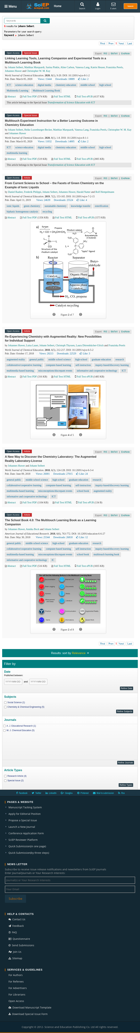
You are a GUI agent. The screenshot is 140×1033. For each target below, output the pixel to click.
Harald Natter (84, 192)
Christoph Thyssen (65, 345)
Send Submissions (21, 945)
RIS (105, 53)
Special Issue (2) (15, 780)
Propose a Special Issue (23, 820)
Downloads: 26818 (63, 537)
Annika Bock (32, 529)
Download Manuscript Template (30, 1007)
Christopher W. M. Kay (38, 71)
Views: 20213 (46, 353)
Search (82, 6)
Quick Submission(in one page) (27, 846)
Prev (111, 43)
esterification (101, 206)
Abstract (11, 96)
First (102, 43)
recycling (47, 211)
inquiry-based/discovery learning (112, 365)
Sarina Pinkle (52, 67)
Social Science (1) (16, 702)
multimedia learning (17, 153)
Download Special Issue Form (28, 1014)
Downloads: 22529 (66, 353)
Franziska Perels (114, 67)
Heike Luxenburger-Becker (38, 129)
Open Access (16, 1001)
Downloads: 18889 (65, 79)
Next (121, 43)
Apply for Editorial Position (25, 814)
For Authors (16, 975)
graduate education (101, 359)
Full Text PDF (29, 96)
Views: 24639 (43, 200)
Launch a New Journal (22, 826)
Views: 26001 (43, 473)
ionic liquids (13, 206)
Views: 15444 (45, 79)
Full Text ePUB (85, 96)
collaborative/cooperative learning (24, 365)
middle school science (59, 359)
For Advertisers (18, 988)
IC (53, 560)
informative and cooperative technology (97, 370)
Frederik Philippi (32, 192)
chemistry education (66, 85)
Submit (130, 6)
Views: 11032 (45, 141)
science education (24, 85)
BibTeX (114, 53)
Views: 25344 (43, 537)
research (119, 359)
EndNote (125, 53)
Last (129, 43)
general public (36, 359)
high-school (81, 359)
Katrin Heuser (98, 67)
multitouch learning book (106, 554)
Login (97, 6)
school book (83, 491)
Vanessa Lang (82, 67)
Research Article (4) (16, 776)
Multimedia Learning (17, 90)
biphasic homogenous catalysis (22, 211)
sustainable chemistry (55, 206)
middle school (87, 85)
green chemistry (32, 206)
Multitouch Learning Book (46, 90)
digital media (44, 85)
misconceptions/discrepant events (55, 370)
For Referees (16, 981)
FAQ (13, 932)
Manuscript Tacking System (25, 807)
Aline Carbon (67, 67)
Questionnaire (19, 938)
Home (57, 6)
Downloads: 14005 (64, 141)
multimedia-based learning (20, 370)
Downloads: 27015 (63, 473)
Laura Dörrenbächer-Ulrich (90, 345)
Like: (83, 79)
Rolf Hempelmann (104, 192)
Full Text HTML (62, 96)
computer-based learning (58, 365)
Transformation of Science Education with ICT (71, 102)
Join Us (15, 951)
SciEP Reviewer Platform (23, 839)
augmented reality (16, 359)
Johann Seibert (15, 67)
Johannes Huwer (13, 71)
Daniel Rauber (15, 192)
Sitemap (15, 958)
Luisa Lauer (32, 345)
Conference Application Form (26, 833)
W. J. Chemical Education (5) (21, 730)
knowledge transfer (80, 206)
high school (105, 85)
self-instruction (83, 365)
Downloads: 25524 (63, 200)
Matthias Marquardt (34, 67)
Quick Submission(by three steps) (29, 852)
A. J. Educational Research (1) (21, 726)
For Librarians (17, 994)
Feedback (16, 925)
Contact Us (17, 919)
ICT (9, 85)
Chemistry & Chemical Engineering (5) (25, 707)
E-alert (113, 6)
